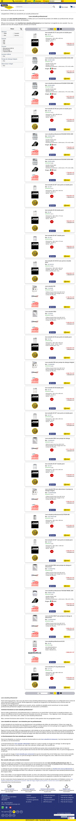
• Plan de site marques (66, 802)
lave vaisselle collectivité (22, 743)
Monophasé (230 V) (8, 48)
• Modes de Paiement (49, 795)
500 (4, 40)
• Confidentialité (47, 797)
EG (21, 811)
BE (14, 811)
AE (3, 815)
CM (18, 811)
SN (10, 815)
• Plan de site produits (66, 800)
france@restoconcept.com (12, 804)
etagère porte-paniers (41, 780)
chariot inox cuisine (53, 780)
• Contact (28, 795)
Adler (5, 33)
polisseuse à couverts (20, 780)
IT (6, 815)
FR (10, 811)
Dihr (5, 35)
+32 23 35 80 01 (19, 1)
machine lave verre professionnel (62, 769)
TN (14, 815)
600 (4, 42)
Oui (4, 56)
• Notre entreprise (31, 797)
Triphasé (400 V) (7, 51)
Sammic (16, 35)
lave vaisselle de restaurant (49, 739)
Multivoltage (6, 50)
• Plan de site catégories (67, 797)
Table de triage (31, 780)
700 (4, 43)
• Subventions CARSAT (66, 795)
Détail (66, 53)
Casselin (16, 33)
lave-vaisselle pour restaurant (25, 754)
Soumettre (64, 817)
